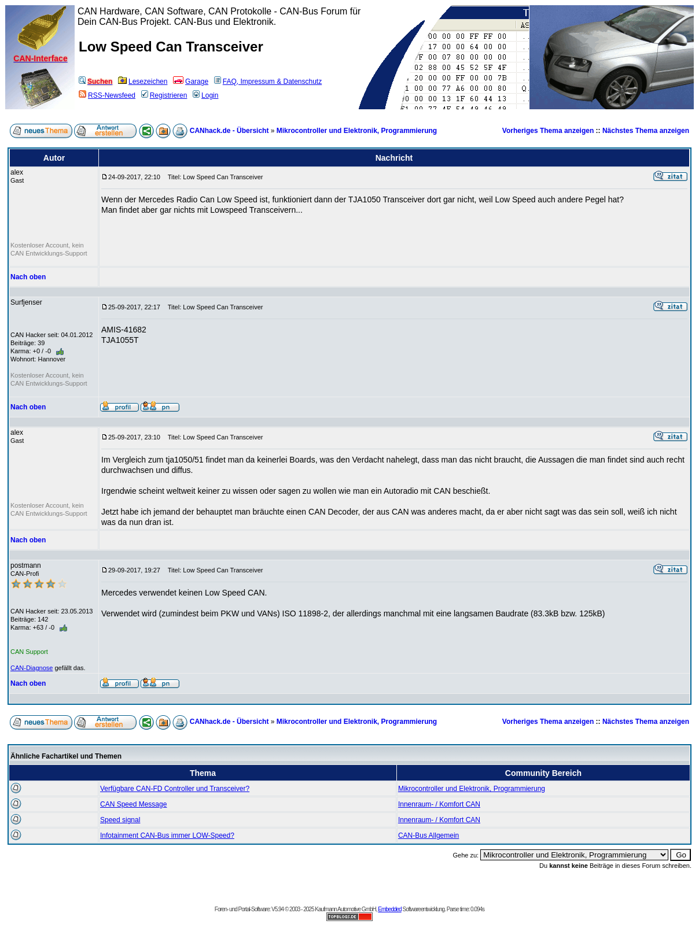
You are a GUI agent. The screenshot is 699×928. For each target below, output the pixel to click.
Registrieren (164, 95)
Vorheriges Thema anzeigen (548, 131)
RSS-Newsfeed (107, 95)
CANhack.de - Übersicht (229, 131)
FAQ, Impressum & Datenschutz (268, 81)
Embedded (389, 909)
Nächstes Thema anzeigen (645, 131)
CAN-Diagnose (31, 667)
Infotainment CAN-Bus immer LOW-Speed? (167, 835)
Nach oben (28, 277)
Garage (190, 81)
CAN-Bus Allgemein (428, 835)
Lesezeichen (142, 81)
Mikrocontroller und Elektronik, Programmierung (357, 131)
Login (205, 95)
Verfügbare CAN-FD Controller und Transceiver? (174, 789)
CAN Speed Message (133, 804)
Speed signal (120, 820)
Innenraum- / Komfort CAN (439, 804)
